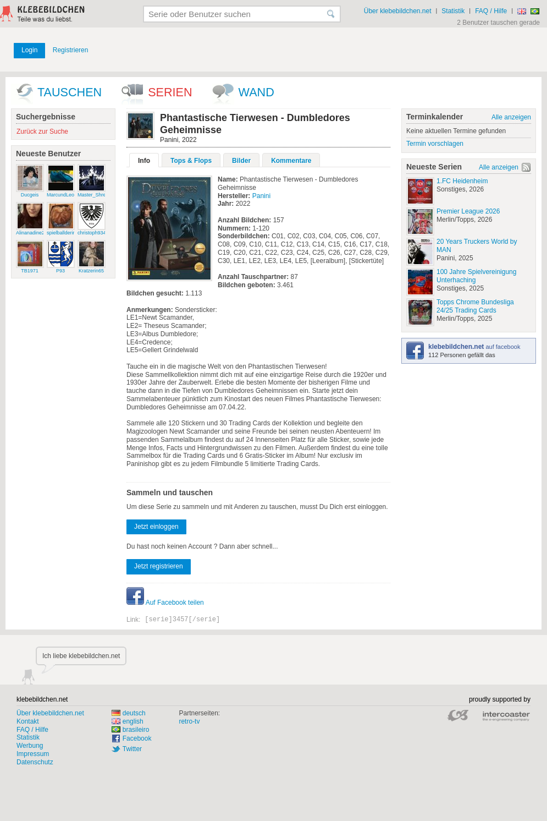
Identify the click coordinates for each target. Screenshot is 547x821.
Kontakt (27, 721)
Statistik (453, 11)
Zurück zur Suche (42, 131)
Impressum (32, 754)
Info (144, 161)
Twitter (132, 749)
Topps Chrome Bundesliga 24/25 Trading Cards (475, 306)
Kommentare (291, 161)
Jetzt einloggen (156, 526)
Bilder (241, 161)
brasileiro (131, 730)
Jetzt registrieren (158, 566)
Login (29, 50)
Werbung (29, 745)
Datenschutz (34, 762)
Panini (261, 196)
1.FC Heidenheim (462, 181)
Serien (170, 92)
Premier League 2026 (468, 211)
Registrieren (71, 50)
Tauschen (69, 92)
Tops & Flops (191, 161)
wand (256, 92)
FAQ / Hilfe (491, 11)
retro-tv (189, 721)
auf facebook (474, 346)
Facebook (137, 738)
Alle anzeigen (511, 117)
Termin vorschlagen (434, 143)
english (127, 721)
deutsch (129, 713)
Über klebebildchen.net (398, 11)
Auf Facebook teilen (165, 602)
